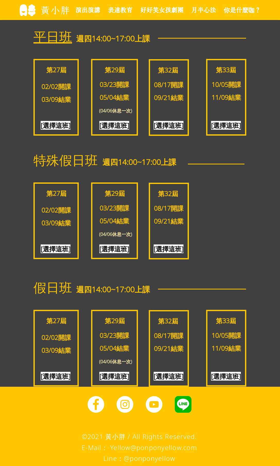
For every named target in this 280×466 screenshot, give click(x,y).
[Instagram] (125, 404)
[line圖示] (183, 404)
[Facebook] (95, 404)
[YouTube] (154, 404)
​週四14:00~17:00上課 (113, 38)
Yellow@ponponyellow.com (153, 447)
